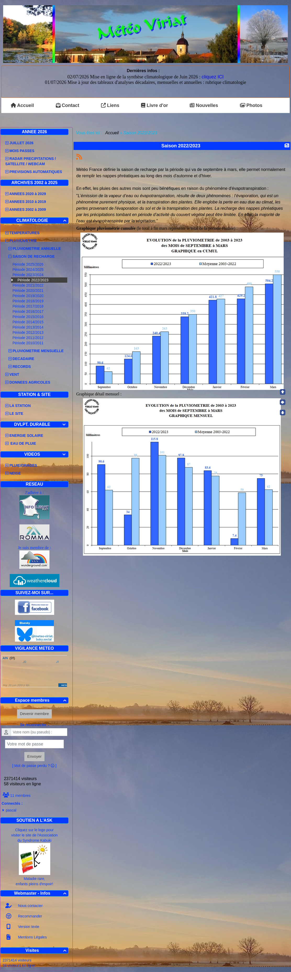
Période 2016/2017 (28, 311)
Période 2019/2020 (28, 296)
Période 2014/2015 (28, 322)
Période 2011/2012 (28, 338)
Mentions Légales (32, 937)
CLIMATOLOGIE (42, 220)
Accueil (112, 133)
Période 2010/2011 (28, 343)
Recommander (29, 916)
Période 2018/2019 (28, 301)
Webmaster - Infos (41, 893)
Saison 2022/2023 (181, 145)
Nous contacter (30, 906)
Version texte (28, 927)
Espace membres (41, 700)
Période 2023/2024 (28, 275)
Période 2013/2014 (28, 327)
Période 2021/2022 (28, 285)
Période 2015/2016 (28, 317)
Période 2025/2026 (28, 264)
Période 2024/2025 (28, 269)
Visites (46, 950)
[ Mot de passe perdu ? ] (34, 766)
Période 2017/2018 (28, 306)
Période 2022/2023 (32, 280)
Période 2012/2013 (28, 332)
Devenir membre (34, 713)
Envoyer (34, 756)
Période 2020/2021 (28, 290)
